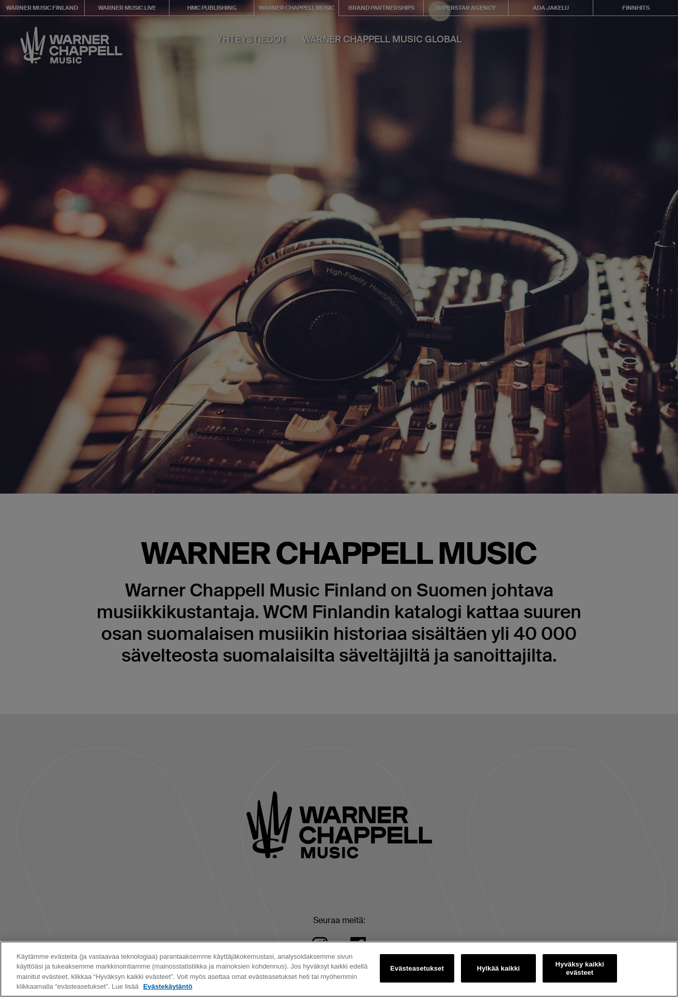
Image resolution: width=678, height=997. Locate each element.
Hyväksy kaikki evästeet (580, 968)
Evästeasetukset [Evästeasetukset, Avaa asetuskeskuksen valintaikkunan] (417, 968)
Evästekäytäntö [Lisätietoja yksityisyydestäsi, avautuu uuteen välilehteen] (167, 986)
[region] (339, 969)
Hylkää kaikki (498, 968)
